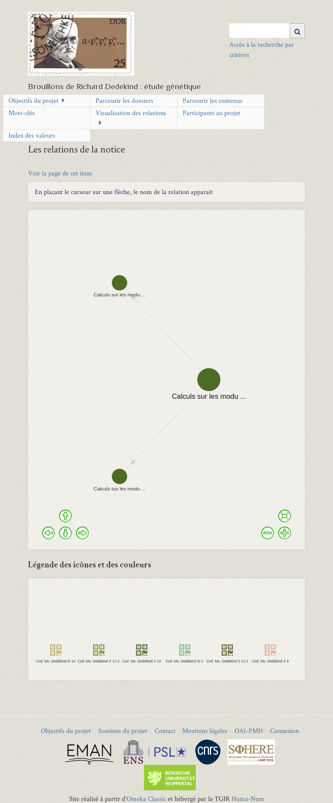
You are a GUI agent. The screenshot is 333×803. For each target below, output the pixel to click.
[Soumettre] (297, 30)
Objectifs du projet (33, 100)
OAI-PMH (248, 730)
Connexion (284, 730)
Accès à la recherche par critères (261, 49)
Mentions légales (204, 730)
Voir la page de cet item (60, 173)
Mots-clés (21, 112)
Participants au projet (211, 112)
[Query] (267, 30)
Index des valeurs (31, 135)
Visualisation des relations (131, 112)
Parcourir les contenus (213, 100)
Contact (165, 730)
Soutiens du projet (122, 730)
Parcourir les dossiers (124, 100)
